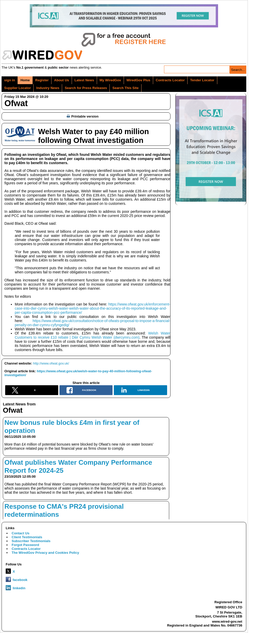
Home (25, 80)
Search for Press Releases (86, 88)
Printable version (82, 116)
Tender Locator (202, 80)
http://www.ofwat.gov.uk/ (51, 363)
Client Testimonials (27, 537)
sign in (9, 80)
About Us (61, 80)
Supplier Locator (17, 88)
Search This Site (125, 88)
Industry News (47, 88)
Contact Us (20, 533)
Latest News (84, 80)
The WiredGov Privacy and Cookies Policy (45, 553)
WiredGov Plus (138, 80)
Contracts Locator (170, 80)
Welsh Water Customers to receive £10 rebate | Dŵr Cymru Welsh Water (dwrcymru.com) (92, 335)
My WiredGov (110, 80)
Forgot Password (25, 545)
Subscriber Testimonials (31, 541)
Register (42, 80)
